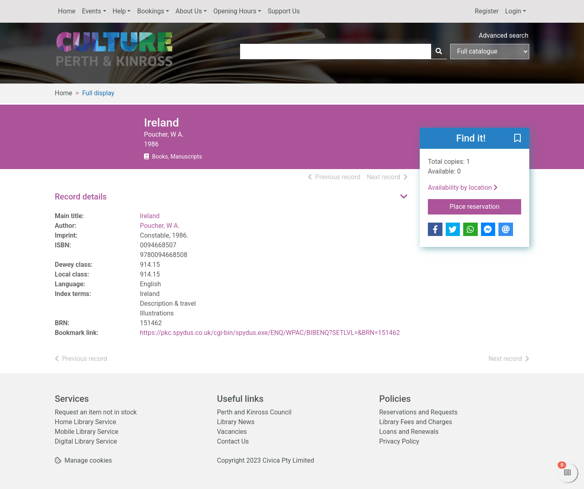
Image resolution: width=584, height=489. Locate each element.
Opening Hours (234, 11)
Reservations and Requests (418, 412)
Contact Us (233, 441)
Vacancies (232, 431)
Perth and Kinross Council (254, 412)
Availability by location (463, 187)
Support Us (284, 11)
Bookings (150, 11)
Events (91, 11)
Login (513, 11)
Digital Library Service (86, 441)
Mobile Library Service (86, 431)
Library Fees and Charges (415, 422)
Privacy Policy (399, 441)
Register (487, 11)
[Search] (439, 51)
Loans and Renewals (409, 431)
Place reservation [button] (486, 206)
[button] (517, 138)
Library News (236, 422)
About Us (189, 11)
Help (119, 11)
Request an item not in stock (96, 412)
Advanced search (503, 35)
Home (66, 11)
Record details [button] (81, 197)
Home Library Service (85, 422)
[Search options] (489, 51)
